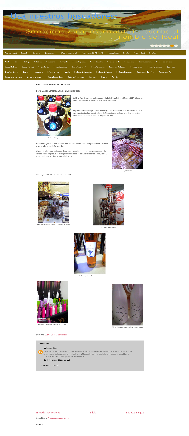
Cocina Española (113, 62)
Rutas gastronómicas (76, 77)
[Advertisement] (90, 391)
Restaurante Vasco (166, 72)
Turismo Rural (139, 53)
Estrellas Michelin (11, 72)
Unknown (48, 348)
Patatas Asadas (53, 72)
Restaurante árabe (34, 77)
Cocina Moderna (11, 67)
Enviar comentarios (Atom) (58, 418)
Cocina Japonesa (145, 62)
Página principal (11, 53)
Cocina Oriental (28, 67)
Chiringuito (64, 62)
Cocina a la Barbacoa (117, 67)
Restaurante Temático (145, 72)
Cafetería (38, 62)
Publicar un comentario (50, 365)
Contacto (36, 53)
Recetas (126, 53)
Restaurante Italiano (104, 72)
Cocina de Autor (136, 67)
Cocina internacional (154, 67)
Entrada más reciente (48, 412)
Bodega (27, 62)
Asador (7, 62)
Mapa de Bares (113, 53)
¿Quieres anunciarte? (69, 53)
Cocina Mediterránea (164, 62)
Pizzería (67, 72)
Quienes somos (50, 53)
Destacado (171, 67)
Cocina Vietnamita (97, 67)
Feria (54, 335)
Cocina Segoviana (60, 67)
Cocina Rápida (43, 67)
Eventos (152, 53)
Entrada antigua (135, 412)
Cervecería (50, 62)
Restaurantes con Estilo (55, 77)
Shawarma (92, 77)
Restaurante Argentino (83, 72)
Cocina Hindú (129, 62)
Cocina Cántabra (96, 62)
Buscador (24, 53)
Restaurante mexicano (13, 77)
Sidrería (104, 77)
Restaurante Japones (125, 72)
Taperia (115, 77)
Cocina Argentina (79, 62)
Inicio (93, 412)
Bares (17, 62)
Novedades (62, 335)
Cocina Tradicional (79, 67)
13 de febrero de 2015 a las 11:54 (57, 360)
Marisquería (38, 72)
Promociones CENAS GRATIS (92, 53)
